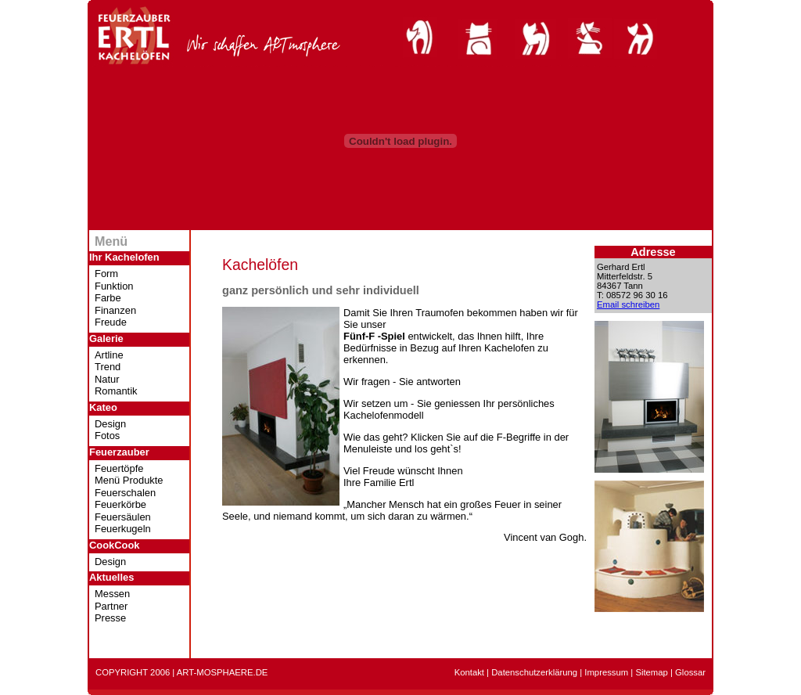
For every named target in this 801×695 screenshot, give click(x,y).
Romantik (116, 391)
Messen (112, 594)
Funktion (114, 286)
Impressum (606, 672)
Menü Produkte (129, 480)
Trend (107, 367)
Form (106, 273)
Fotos (107, 435)
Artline (109, 355)
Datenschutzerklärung (534, 672)
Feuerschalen (125, 493)
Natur (107, 379)
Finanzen (115, 310)
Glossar (690, 672)
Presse (110, 618)
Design (110, 424)
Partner (111, 606)
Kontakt (469, 672)
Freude (111, 322)
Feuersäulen (123, 517)
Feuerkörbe (120, 504)
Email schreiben (628, 304)
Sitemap (651, 672)
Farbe (108, 298)
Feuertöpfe (119, 468)
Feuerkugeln (123, 529)
